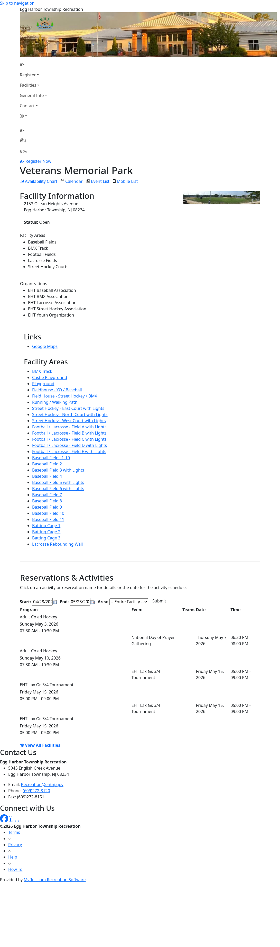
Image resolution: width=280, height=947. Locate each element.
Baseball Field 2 (47, 464)
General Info (32, 95)
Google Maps (45, 346)
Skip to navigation (17, 3)
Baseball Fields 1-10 (51, 458)
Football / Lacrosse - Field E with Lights (69, 451)
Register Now (38, 161)
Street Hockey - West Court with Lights (69, 420)
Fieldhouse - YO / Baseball (57, 390)
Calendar (74, 181)
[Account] (33, 116)
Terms (14, 832)
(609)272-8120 (36, 790)
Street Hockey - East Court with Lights (68, 408)
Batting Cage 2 (46, 532)
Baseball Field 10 (48, 513)
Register (28, 75)
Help (12, 857)
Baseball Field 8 (47, 501)
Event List (100, 181)
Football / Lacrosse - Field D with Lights (69, 445)
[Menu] (23, 151)
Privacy (15, 844)
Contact (27, 106)
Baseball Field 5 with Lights (58, 482)
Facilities (28, 85)
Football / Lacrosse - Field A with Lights (69, 427)
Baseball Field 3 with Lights (58, 470)
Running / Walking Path (54, 402)
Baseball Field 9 (47, 507)
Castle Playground (49, 377)
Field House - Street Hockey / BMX (64, 396)
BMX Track (42, 371)
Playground (43, 383)
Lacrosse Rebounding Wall (57, 544)
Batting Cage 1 (46, 525)
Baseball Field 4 (47, 476)
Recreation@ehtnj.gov (42, 784)
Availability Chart (38, 181)
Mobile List (127, 181)
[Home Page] (33, 64)
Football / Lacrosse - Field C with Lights (69, 439)
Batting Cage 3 (46, 538)
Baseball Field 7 (47, 495)
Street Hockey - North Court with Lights (70, 414)
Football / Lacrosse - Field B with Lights (69, 433)
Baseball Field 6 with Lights (58, 488)
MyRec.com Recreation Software (55, 879)
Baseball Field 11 (48, 519)
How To (15, 869)
